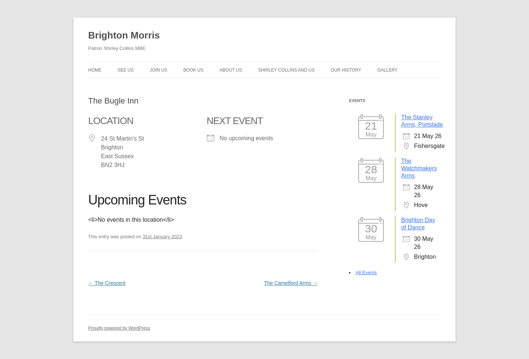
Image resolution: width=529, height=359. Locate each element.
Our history (346, 70)
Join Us (158, 70)
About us (231, 70)
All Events (366, 272)
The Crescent (107, 283)
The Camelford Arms (291, 283)
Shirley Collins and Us (286, 70)
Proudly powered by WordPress (119, 328)
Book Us (193, 70)
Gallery (387, 70)
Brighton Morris (124, 35)
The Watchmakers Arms (419, 168)
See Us (126, 70)
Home (94, 70)
